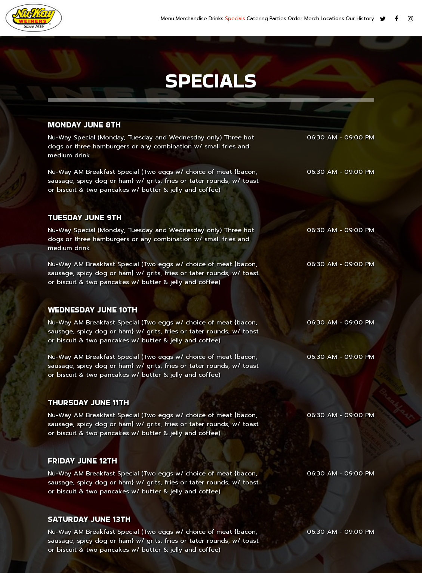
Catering (257, 18)
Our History (360, 18)
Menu (167, 18)
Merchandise (191, 18)
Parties (277, 18)
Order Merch (303, 18)
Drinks (216, 18)
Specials (235, 18)
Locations (332, 18)
